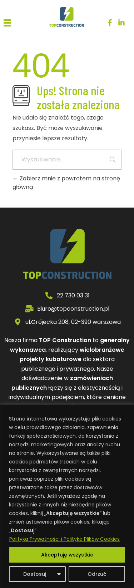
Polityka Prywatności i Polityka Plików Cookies (64, 539)
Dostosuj (34, 574)
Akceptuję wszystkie (67, 554)
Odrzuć (97, 574)
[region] (67, 496)
